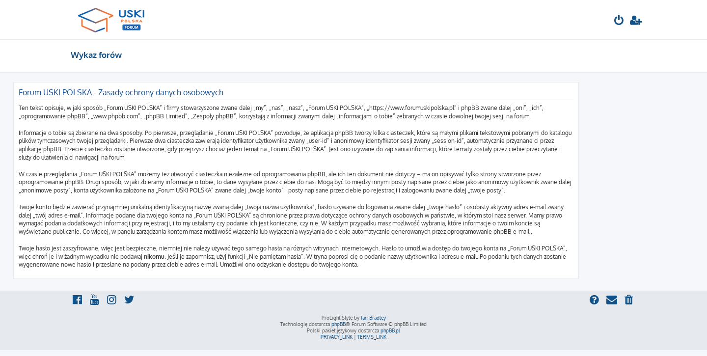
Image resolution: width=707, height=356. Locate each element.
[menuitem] (619, 21)
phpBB (338, 324)
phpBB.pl (390, 330)
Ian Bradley (373, 318)
